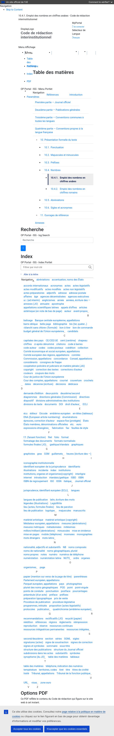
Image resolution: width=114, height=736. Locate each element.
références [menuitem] (41, 622)
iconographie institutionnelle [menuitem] (39, 463)
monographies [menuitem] (84, 534)
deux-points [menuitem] (52, 393)
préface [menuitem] (53, 594)
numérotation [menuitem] (31, 558)
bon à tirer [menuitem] (65, 327)
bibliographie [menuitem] (60, 324)
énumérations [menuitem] (69, 417)
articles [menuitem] (83, 307)
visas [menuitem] (34, 682)
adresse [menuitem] (62, 293)
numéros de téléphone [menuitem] (72, 554)
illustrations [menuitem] (30, 470)
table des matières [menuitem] (58, 656)
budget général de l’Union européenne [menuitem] (44, 331)
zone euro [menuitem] (46, 682)
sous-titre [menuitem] (65, 646)
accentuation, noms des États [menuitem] (68, 279)
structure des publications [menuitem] (38, 649)
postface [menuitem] (65, 591)
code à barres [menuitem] (75, 344)
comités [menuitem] (76, 355)
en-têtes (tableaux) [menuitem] (83, 413)
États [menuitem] (86, 420)
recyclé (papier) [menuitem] (73, 618)
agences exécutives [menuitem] (78, 296)
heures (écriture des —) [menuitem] (79, 453)
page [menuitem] (42, 567)
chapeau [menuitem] (82, 340)
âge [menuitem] (36, 296)
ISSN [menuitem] (59, 481)
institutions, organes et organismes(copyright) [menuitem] (48, 473)
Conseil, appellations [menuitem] (81, 358)
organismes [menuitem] (30, 567)
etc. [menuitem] (72, 424)
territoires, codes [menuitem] (48, 669)
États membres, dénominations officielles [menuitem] (46, 424)
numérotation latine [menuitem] (50, 558)
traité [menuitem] (26, 673)
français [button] (76, 38)
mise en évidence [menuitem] (81, 530)
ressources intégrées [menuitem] (78, 629)
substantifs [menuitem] (61, 653)
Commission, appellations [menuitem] (37, 358)
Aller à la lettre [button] (29, 274)
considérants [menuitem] (30, 362)
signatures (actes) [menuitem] (33, 642)
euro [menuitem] (79, 424)
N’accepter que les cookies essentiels (67, 729)
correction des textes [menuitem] (47, 369)
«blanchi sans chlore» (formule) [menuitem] (40, 327)
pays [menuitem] (61, 583)
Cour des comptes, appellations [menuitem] (40, 380)
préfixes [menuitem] (64, 594)
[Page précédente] (82, 52)
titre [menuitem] (68, 669)
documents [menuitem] (51, 404)
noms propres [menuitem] (31, 554)
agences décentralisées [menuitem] (53, 296)
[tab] (30, 61)
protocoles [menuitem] (29, 609)
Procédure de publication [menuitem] (37, 602)
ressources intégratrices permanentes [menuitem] (44, 629)
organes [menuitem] (85, 558)
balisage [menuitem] (28, 320)
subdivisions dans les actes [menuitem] (38, 653)
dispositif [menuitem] (29, 400)
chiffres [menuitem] (28, 344)
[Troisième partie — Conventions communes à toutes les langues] (63, 119)
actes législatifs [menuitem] (81, 285)
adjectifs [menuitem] (51, 293)
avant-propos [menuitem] (80, 311)
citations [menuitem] (61, 344)
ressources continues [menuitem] (61, 625)
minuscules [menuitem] (63, 530)
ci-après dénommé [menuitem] (44, 344)
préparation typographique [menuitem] (38, 598)
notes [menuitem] (44, 554)
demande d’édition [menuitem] (33, 393)
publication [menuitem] (43, 609)
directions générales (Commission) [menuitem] (58, 397)
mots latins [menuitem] (48, 538)
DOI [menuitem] (61, 404)
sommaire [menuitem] (52, 646)
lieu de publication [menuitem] (33, 510)
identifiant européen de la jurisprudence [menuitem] (45, 466)
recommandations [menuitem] (33, 618)
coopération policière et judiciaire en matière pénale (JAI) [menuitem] (54, 366)
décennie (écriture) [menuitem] (43, 384)
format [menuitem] (65, 437)
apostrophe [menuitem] (58, 303)
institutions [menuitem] (65, 470)
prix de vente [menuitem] (61, 598)
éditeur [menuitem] (33, 413)
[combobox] (57, 240)
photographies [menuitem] (74, 583)
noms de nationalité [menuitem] (34, 550)
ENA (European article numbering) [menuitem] (42, 417)
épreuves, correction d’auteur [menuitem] (39, 420)
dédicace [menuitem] (73, 384)
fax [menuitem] (67, 428)
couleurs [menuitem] (28, 373)
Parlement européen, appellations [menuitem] (42, 580)
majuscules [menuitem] (65, 510)
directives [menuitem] (84, 397)
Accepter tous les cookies (27, 729)
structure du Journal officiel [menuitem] (68, 649)
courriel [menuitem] (64, 380)
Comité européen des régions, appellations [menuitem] (46, 355)
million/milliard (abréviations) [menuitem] (39, 530)
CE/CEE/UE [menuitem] (52, 340)
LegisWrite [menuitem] (56, 503)
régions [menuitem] (53, 622)
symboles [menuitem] (75, 653)
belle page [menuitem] (45, 324)
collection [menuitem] (83, 347)
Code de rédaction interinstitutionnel (36, 35)
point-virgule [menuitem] (81, 587)
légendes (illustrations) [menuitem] (36, 503)
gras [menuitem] (39, 453)
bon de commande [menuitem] (83, 327)
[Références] (55, 94)
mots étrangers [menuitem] (32, 538)
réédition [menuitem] (28, 622)
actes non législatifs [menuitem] (74, 289)
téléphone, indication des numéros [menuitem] (64, 666)
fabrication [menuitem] (58, 428)
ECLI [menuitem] (85, 404)
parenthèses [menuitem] (80, 576)
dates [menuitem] (28, 384)
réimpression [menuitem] (80, 622)
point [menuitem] (70, 587)
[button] (76, 40)
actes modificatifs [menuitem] (33, 289)
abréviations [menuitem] (43, 279)
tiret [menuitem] (61, 669)
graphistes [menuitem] (29, 453)
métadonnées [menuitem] (54, 527)
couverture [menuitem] (76, 380)
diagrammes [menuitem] (30, 397)
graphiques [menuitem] (77, 444)
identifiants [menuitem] (74, 466)
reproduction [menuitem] (30, 625)
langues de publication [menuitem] (36, 499)
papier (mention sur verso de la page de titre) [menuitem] (48, 576)
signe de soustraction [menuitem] (56, 642)
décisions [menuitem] (61, 384)
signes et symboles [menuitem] (34, 646)
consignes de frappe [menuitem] (51, 362)
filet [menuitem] (50, 437)
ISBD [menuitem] (73, 477)
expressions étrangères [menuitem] (36, 428)
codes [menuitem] (42, 347)
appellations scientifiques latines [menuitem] (41, 307)
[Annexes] (40, 222)
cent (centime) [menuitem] (68, 340)
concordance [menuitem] (61, 358)
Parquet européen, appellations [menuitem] (40, 583)
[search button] (23, 248)
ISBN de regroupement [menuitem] (36, 481)
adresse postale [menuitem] (77, 293)
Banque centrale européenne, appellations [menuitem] (57, 320)
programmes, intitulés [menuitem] (35, 605)
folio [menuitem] (56, 437)
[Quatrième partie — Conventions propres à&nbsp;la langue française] (63, 130)
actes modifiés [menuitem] (53, 289)
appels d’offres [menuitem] (69, 307)
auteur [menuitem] (67, 311)
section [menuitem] (49, 638)
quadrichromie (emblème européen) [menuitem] (72, 609)
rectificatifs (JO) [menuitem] (54, 618)
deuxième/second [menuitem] (70, 393)
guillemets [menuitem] (57, 453)
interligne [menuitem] (80, 473)
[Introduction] (79, 94)
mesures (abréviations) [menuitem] (74, 523)
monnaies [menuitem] (69, 534)
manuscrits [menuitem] (79, 510)
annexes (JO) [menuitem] (31, 303)
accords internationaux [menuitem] (36, 285)
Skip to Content (14, 9)
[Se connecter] (78, 27)
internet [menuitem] (28, 477)
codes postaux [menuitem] (55, 347)
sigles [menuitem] (76, 638)
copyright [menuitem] (29, 369)
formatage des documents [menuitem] (38, 440)
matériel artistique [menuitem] (33, 519)
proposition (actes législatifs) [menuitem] (65, 605)
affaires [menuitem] (28, 296)
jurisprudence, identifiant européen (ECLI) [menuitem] (46, 490)
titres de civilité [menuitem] (80, 669)
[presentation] (55, 94)
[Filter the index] (57, 267)
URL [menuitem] (26, 682)
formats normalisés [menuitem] (64, 440)
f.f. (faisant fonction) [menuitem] (35, 437)
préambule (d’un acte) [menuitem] (35, 594)
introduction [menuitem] (40, 477)
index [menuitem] (53, 470)
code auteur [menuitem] (30, 347)
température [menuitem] (30, 669)
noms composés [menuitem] (77, 547)
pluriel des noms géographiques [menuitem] (41, 587)
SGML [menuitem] (67, 638)
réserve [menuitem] (43, 625)
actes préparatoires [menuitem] (34, 293)
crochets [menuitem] (88, 380)
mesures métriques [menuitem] (34, 527)
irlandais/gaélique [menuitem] (59, 477)
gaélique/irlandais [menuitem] (59, 444)
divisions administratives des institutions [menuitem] (58, 400)
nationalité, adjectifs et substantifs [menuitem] (42, 547)
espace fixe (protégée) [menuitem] (69, 420)
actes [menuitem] (68, 285)
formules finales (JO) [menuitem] (35, 444)
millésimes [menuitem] (69, 527)
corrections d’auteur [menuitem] (71, 369)
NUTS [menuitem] (67, 558)
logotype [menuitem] (50, 510)
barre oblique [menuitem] (31, 324)
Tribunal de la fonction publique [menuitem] (73, 673)
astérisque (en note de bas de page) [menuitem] (43, 311)
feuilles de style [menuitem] (79, 428)
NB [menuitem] (64, 547)
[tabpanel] (57, 148)
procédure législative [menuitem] (64, 602)
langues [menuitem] (75, 490)
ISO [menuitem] (52, 481)
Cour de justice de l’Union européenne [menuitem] (44, 376)
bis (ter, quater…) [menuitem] (78, 324)
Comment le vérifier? (100, 2)
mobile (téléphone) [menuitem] (51, 534)
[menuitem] (75, 101)
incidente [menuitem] (43, 470)
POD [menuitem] (62, 587)
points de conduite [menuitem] (34, 591)
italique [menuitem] (68, 481)
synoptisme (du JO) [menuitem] (34, 656)
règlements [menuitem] (65, 622)
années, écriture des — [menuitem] (78, 300)
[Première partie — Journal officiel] (56, 102)
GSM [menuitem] (46, 453)
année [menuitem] (60, 300)
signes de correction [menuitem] (82, 642)
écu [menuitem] (26, 413)
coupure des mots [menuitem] (44, 373)
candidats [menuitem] (73, 331)
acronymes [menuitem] (56, 285)
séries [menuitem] (58, 638)
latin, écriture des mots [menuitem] (62, 499)
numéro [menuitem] (53, 554)
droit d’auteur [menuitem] (72, 404)
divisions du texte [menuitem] (33, 404)
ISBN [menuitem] (81, 477)
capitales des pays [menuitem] (34, 340)
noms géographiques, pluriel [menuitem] (62, 550)
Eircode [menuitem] (43, 413)
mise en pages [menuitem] (31, 534)
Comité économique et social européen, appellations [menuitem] (52, 351)
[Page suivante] (91, 52)
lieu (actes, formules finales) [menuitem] (39, 507)
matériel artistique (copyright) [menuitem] (61, 519)
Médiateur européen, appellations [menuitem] (41, 523)
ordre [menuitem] (76, 558)
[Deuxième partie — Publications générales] (60, 109)
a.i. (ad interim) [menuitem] (32, 300)
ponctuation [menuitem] (52, 591)
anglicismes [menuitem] (48, 300)
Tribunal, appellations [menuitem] (42, 673)
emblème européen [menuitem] (60, 413)
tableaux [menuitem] (74, 656)
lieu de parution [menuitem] (64, 507)
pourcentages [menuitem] (80, 591)
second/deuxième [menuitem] (33, 638)
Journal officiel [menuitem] (83, 481)
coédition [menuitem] (70, 347)
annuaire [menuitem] (44, 303)
